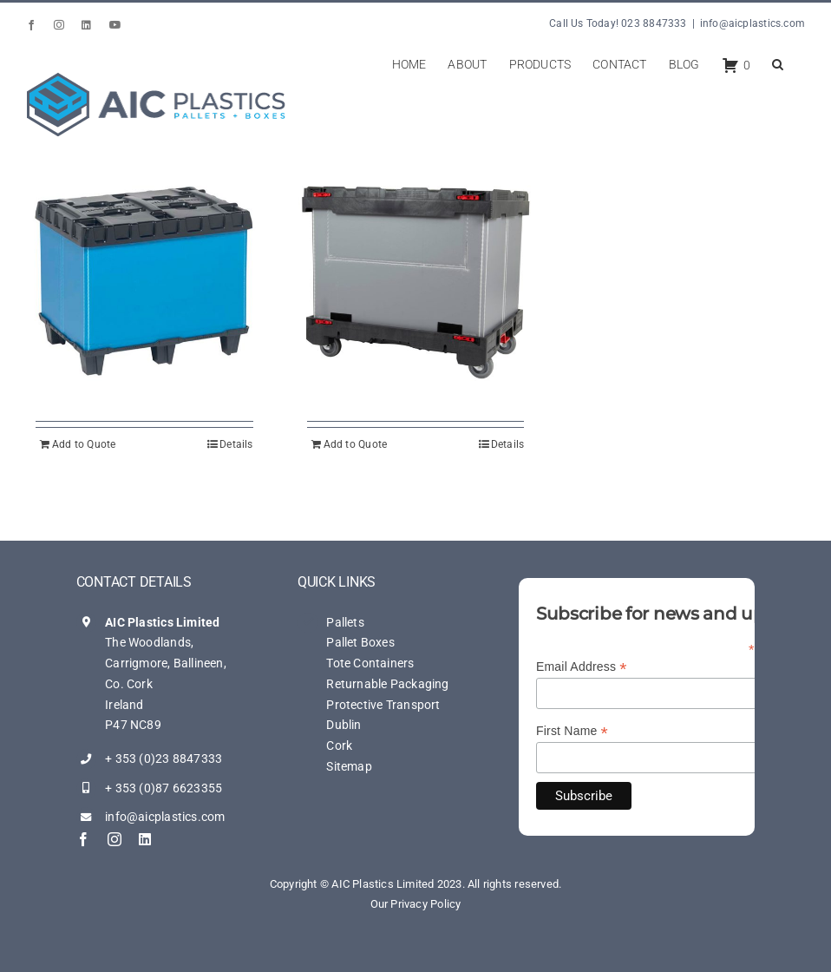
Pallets (344, 622)
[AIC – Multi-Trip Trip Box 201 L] (144, 280)
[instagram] (114, 839)
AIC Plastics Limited (162, 622)
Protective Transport (383, 705)
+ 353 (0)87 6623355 (163, 788)
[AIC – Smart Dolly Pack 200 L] (415, 280)
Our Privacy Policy (415, 903)
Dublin (343, 725)
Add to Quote (84, 444)
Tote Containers (370, 663)
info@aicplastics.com (752, 23)
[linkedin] (145, 839)
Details (235, 444)
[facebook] (83, 839)
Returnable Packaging (387, 684)
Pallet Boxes (360, 642)
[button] (777, 62)
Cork (339, 745)
